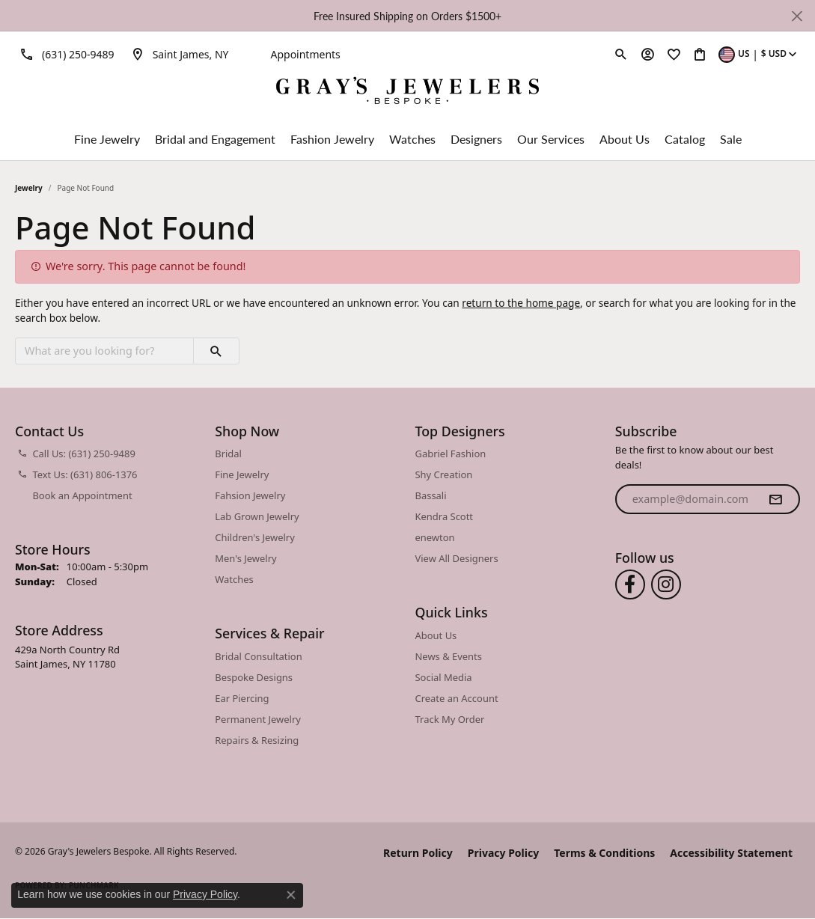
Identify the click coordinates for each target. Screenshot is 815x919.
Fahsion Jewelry (250, 495)
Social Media (443, 677)
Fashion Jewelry (332, 138)
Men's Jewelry (245, 558)
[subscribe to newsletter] (775, 499)
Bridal (228, 453)
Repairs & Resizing (257, 740)
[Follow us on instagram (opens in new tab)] (666, 584)
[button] (621, 54)
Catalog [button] (685, 138)
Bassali (431, 495)
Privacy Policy (503, 853)
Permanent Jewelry (258, 719)
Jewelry (29, 188)
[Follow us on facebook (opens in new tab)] (630, 584)
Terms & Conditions (604, 853)
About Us (624, 138)
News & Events (448, 656)
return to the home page (521, 303)
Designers (476, 138)
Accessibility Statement (731, 853)
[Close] (796, 16)
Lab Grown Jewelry (257, 516)
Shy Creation (444, 474)
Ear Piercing (242, 698)
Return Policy (418, 853)
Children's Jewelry (255, 537)
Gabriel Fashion (450, 453)
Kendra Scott (444, 516)
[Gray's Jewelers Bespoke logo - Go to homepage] (407, 92)
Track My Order (450, 719)
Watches (412, 138)
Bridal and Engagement (215, 138)
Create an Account (456, 698)
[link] (65, 54)
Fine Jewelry (107, 138)
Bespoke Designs (254, 677)
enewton (435, 537)
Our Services (550, 138)
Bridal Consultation (258, 656)
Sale (731, 138)
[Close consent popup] (291, 895)
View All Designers (456, 558)
